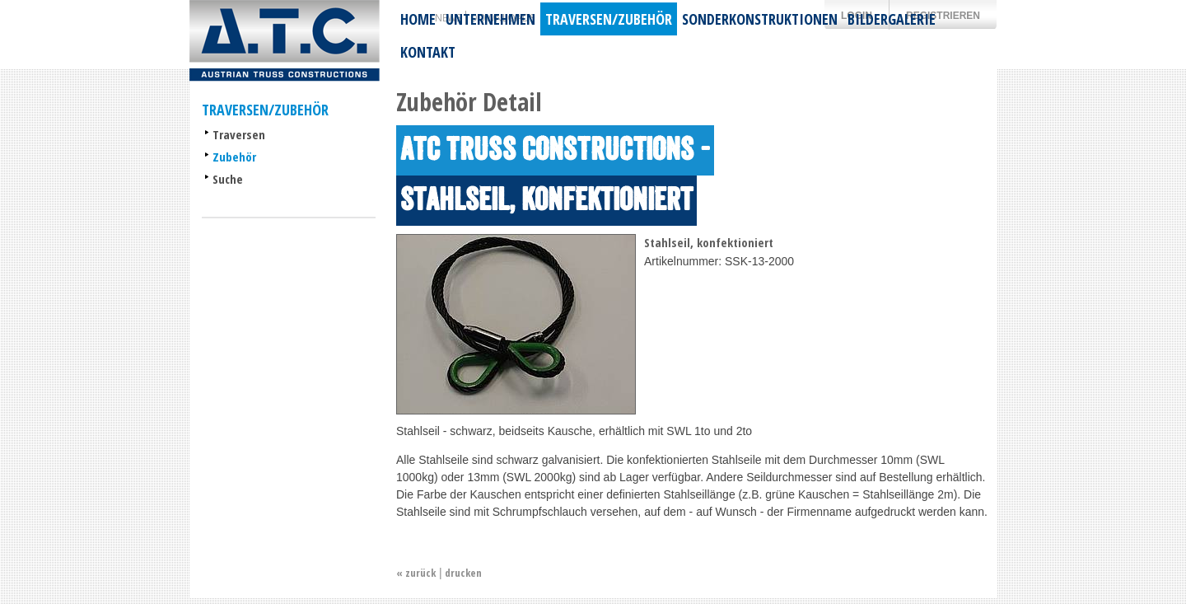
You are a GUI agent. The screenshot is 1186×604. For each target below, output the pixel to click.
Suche (227, 179)
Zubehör (234, 156)
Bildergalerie (891, 19)
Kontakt (427, 52)
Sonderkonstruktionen (760, 19)
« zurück (416, 572)
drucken (463, 572)
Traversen (238, 134)
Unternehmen (490, 19)
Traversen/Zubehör (608, 19)
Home (418, 19)
